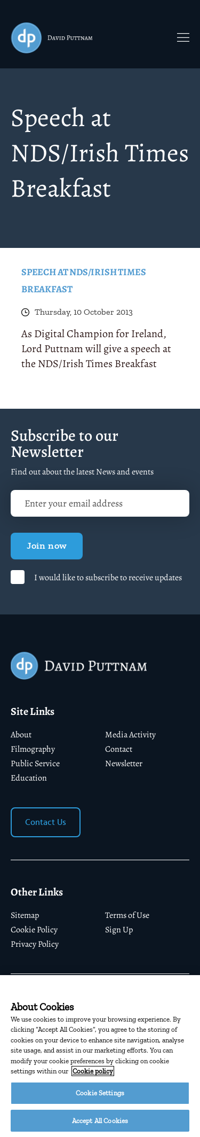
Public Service (35, 763)
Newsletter (123, 763)
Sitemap (25, 915)
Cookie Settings (100, 1099)
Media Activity (130, 735)
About (21, 735)
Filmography (33, 749)
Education (29, 778)
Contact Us (45, 822)
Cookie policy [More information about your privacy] (93, 1077)
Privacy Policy (35, 944)
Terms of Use (127, 915)
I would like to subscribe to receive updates (108, 577)
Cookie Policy (34, 930)
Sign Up (119, 930)
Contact (118, 749)
